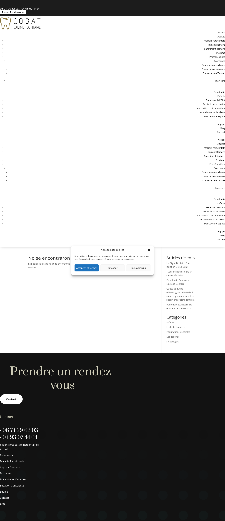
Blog (222, 128)
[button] (148, 249)
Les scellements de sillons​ (212, 112)
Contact (221, 132)
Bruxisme (220, 52)
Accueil (221, 32)
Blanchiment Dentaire (13, 479)
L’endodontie (173, 336)
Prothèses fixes (217, 56)
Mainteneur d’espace (214, 116)
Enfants (221, 96)
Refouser (113, 267)
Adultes (221, 36)
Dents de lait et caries (214, 104)
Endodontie (219, 92)
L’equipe (221, 124)
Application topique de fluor (211, 108)
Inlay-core (220, 80)
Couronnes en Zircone (213, 73)
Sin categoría (173, 341)
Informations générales (178, 331)
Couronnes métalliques (213, 65)
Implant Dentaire (216, 44)
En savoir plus (138, 267)
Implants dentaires (175, 327)
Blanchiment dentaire (214, 48)
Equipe (4, 491)
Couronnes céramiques (213, 69)
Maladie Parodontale (214, 40)
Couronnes (219, 60)
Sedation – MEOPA (215, 100)
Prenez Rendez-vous (13, 12)
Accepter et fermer (86, 267)
